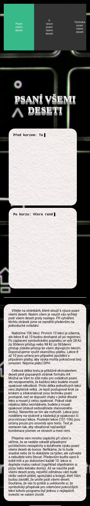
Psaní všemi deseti (19, 27)
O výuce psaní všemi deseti (49, 27)
